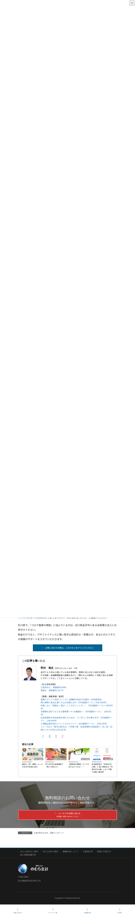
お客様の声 (88, 851)
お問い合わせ (17, 911)
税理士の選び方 (104, 851)
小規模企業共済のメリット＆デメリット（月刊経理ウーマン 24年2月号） (74, 723)
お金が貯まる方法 (41, 832)
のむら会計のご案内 (29, 851)
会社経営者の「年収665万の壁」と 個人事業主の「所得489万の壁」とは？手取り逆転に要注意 (102, 768)
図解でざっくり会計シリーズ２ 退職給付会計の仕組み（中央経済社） (72, 699)
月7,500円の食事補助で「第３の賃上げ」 (54, 765)
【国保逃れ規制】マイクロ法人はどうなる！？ (78, 765)
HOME (120, 911)
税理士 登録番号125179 (52, 690)
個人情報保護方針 (28, 854)
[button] (67, 647)
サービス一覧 (53, 911)
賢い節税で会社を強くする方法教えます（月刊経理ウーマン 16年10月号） (74, 702)
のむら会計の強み (50, 851)
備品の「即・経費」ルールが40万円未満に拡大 (32, 765)
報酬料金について (71, 851)
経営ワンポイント (60, 759)
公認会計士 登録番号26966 (53, 687)
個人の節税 (39, 759)
